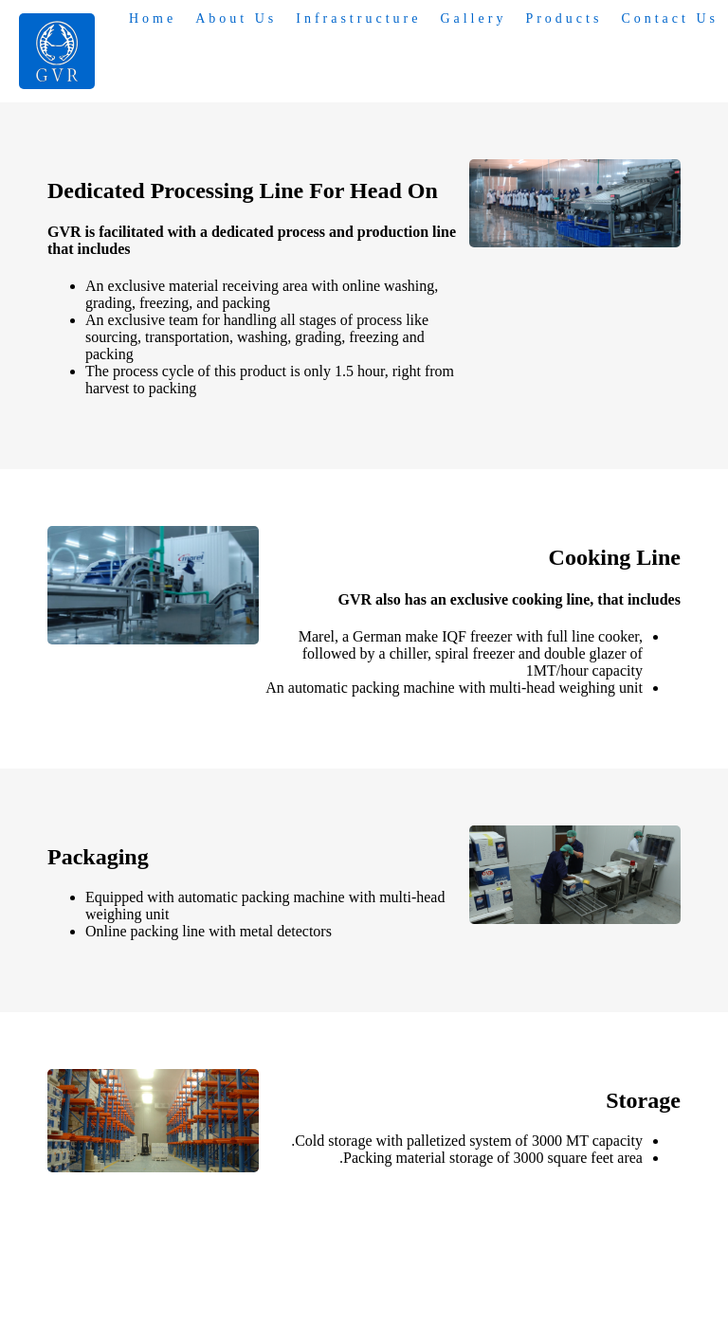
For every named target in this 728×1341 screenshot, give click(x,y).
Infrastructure (358, 18)
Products (563, 18)
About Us (236, 18)
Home (152, 18)
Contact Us (670, 18)
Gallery (473, 18)
